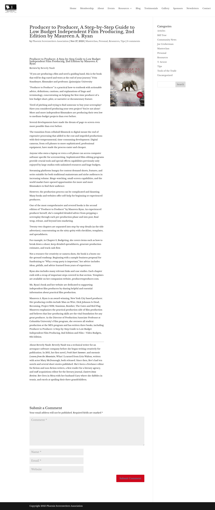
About (100, 8)
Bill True (162, 35)
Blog (138, 8)
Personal (103, 41)
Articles (161, 30)
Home (73, 8)
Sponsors (178, 8)
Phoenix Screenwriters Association (51, 41)
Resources (123, 8)
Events (111, 8)
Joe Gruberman (165, 44)
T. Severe (162, 62)
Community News (166, 39)
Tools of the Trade (166, 71)
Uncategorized (165, 75)
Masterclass (92, 41)
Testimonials (151, 8)
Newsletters (193, 8)
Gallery (165, 8)
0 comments (133, 41)
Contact (206, 8)
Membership (87, 8)
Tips (123, 41)
